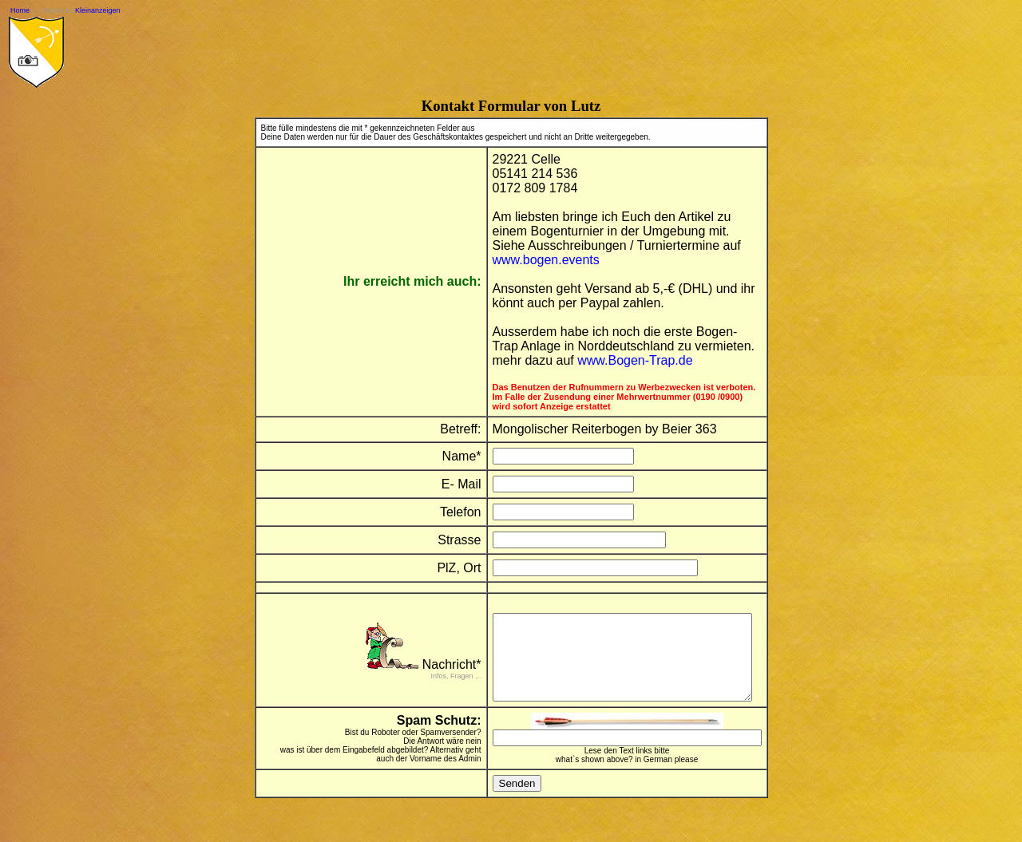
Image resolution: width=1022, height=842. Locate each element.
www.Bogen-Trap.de (624, 360)
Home (20, 10)
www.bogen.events (535, 260)
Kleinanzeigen (98, 10)
